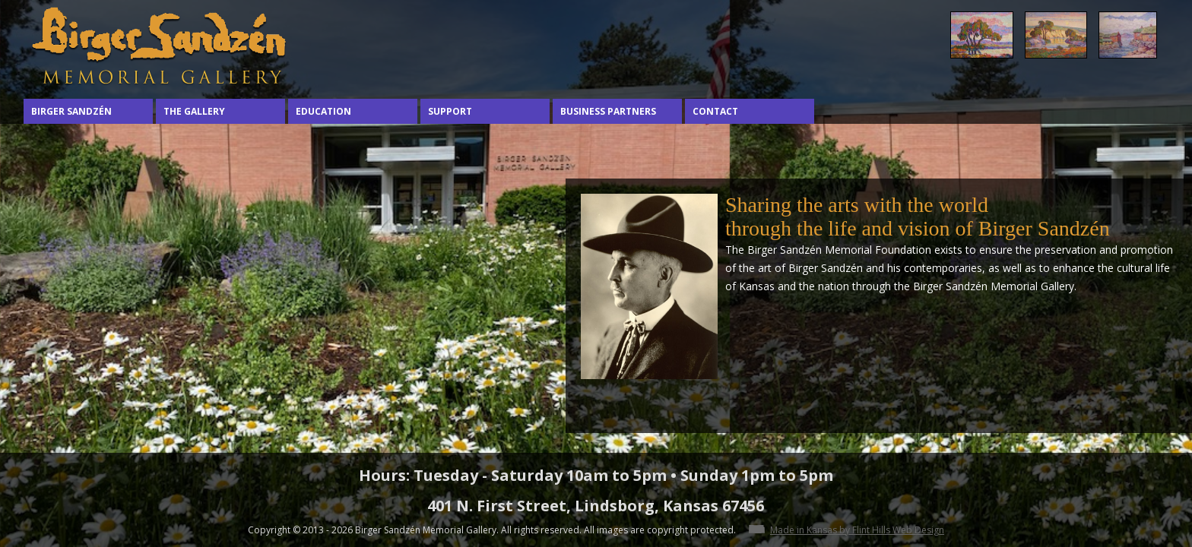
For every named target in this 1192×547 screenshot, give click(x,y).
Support (450, 111)
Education (323, 111)
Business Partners (608, 111)
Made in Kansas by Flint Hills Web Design (857, 529)
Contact (715, 111)
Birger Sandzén (71, 111)
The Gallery (194, 111)
